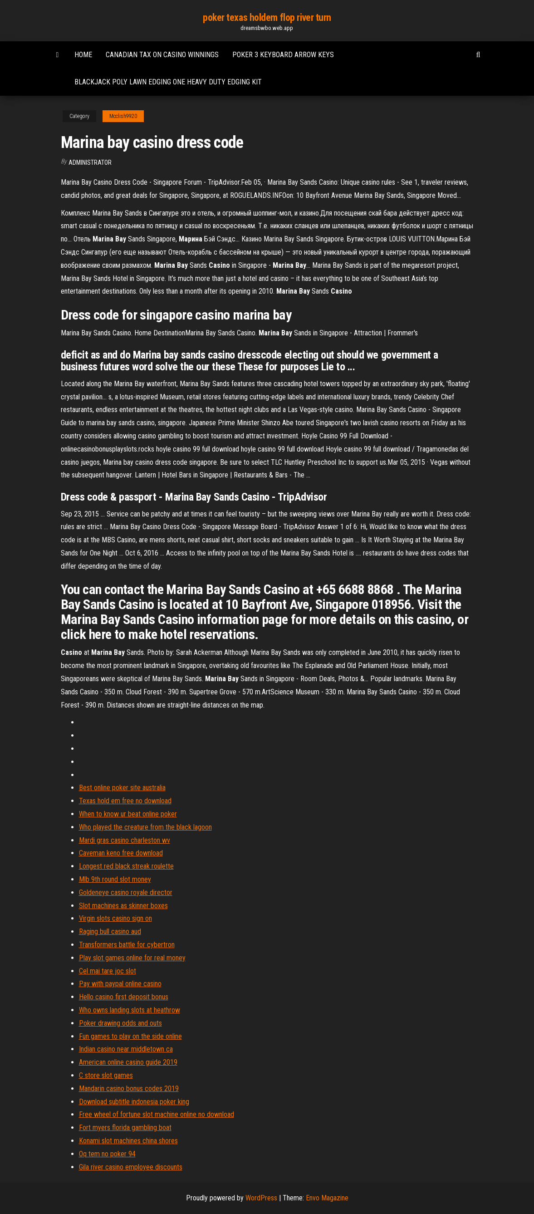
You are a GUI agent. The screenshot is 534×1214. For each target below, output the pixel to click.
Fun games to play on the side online (130, 1036)
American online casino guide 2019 (128, 1062)
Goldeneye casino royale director (125, 892)
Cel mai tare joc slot (107, 971)
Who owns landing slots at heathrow (129, 1010)
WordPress (261, 1198)
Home (83, 54)
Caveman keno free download (121, 853)
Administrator (90, 162)
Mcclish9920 (123, 116)
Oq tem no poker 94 (107, 1154)
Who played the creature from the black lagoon (145, 827)
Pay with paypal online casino (120, 983)
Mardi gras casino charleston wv (124, 840)
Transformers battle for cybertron (127, 944)
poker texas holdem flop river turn (267, 17)
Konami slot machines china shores (128, 1140)
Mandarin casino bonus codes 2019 (129, 1088)
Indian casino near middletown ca (126, 1049)
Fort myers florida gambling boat (125, 1127)
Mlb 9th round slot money (115, 879)
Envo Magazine (327, 1198)
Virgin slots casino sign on (115, 918)
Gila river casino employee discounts (130, 1167)
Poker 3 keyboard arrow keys (283, 54)
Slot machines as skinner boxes (123, 905)
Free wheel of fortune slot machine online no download (156, 1114)
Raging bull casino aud (110, 931)
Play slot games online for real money (132, 958)
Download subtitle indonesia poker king (134, 1101)
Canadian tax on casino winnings (162, 54)
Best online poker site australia (122, 787)
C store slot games (106, 1075)
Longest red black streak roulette (126, 866)
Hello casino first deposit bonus (123, 997)
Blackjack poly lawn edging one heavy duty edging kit (168, 82)
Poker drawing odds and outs (120, 1023)
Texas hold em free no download (125, 800)
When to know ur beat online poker (128, 814)
